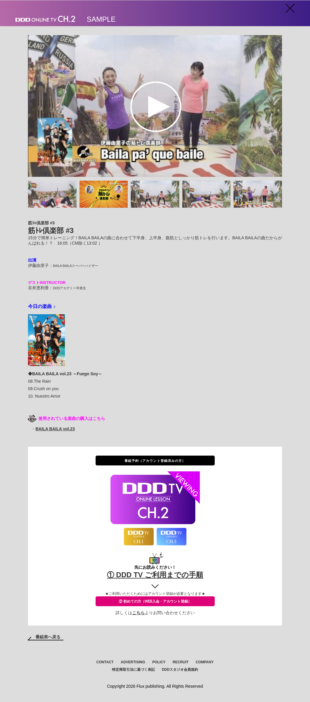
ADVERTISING (133, 662)
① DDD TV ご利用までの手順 (155, 575)
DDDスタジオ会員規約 (180, 669)
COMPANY (205, 662)
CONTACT (105, 662)
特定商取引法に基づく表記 (133, 669)
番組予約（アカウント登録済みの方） (155, 460)
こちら (138, 612)
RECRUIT (181, 662)
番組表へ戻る (47, 636)
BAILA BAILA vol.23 (55, 428)
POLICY (159, 662)
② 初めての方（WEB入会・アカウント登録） (155, 601)
